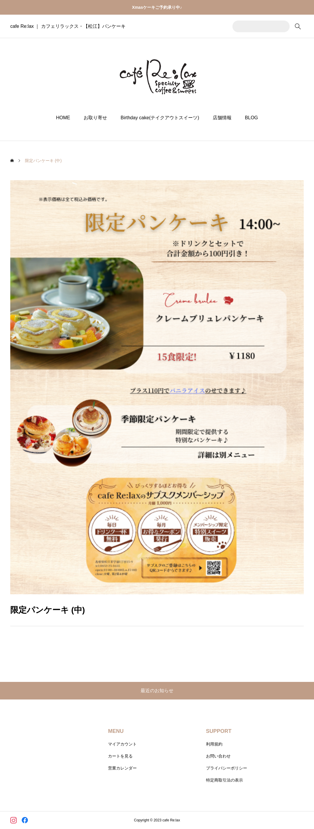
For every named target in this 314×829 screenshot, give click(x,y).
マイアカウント (122, 744)
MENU (116, 731)
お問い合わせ (218, 756)
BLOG (251, 117)
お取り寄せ (95, 117)
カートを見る (120, 756)
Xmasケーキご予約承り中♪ (157, 7)
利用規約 (214, 744)
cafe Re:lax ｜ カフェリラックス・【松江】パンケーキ (68, 26)
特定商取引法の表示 (224, 780)
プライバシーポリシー (226, 768)
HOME (63, 117)
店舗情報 (222, 117)
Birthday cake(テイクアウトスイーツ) (160, 117)
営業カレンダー (122, 768)
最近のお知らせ (157, 690)
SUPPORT (219, 731)
